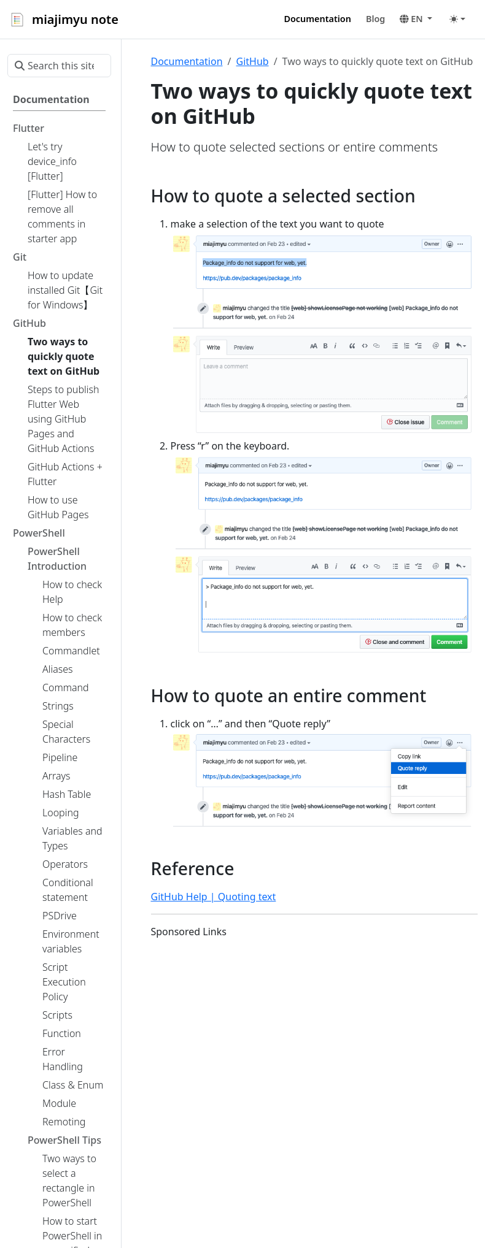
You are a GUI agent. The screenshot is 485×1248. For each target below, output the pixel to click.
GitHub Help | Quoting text (213, 896)
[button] (416, 19)
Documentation (187, 61)
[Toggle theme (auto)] (457, 19)
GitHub (252, 61)
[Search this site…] (59, 65)
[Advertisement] (314, 1034)
